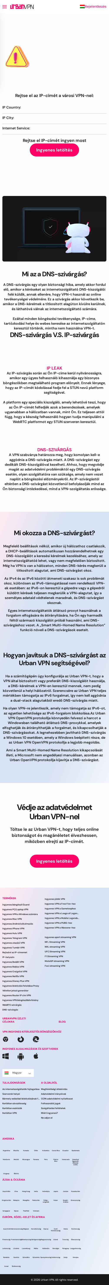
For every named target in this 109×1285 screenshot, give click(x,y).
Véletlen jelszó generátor (15, 990)
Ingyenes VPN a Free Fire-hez (60, 903)
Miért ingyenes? (49, 1113)
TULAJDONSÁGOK (13, 1082)
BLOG (62, 1021)
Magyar (18, 1072)
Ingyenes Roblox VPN (13, 966)
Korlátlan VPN (9, 1113)
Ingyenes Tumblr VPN (13, 947)
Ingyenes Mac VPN (12, 919)
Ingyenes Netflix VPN (13, 976)
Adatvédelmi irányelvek (53, 1093)
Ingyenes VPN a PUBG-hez (58, 922)
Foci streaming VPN (55, 965)
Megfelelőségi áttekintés (54, 1089)
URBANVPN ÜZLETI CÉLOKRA (14, 1020)
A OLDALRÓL (49, 1082)
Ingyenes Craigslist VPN (14, 971)
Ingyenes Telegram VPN (14, 938)
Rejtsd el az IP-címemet (14, 952)
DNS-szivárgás (10, 1009)
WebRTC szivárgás (11, 1005)
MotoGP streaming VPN (57, 961)
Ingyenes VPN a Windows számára (20, 914)
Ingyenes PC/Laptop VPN (15, 909)
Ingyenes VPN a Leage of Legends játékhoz (62, 913)
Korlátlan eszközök (12, 1108)
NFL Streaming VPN (55, 942)
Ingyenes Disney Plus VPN (15, 981)
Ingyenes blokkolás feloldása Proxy (20, 985)
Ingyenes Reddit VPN (13, 962)
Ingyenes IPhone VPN (13, 928)
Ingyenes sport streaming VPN (60, 937)
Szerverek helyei (11, 1093)
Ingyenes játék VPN (55, 899)
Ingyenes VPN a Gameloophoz (60, 908)
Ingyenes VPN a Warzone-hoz (60, 927)
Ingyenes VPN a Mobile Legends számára (62, 918)
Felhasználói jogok (51, 1103)
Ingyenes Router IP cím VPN (16, 995)
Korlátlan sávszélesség (14, 1103)
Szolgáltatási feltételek (53, 1108)
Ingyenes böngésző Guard (15, 904)
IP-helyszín (8, 957)
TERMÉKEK (9, 898)
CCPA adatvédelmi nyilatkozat (57, 1098)
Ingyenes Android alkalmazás (17, 923)
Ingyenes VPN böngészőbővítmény (20, 1000)
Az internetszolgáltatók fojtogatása (21, 1089)
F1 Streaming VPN (54, 956)
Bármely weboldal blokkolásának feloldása (21, 1098)
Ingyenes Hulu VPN (12, 933)
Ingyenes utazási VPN (13, 942)
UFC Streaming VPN (55, 951)
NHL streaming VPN (55, 946)
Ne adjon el (47, 1117)
